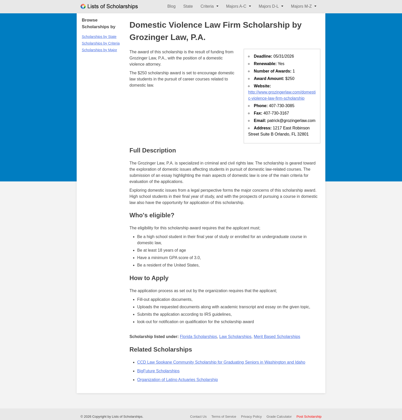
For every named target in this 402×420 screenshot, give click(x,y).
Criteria (207, 6)
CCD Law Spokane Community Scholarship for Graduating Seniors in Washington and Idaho (221, 362)
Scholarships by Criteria (101, 43)
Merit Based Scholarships (277, 336)
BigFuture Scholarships (158, 371)
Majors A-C (236, 6)
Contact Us (198, 416)
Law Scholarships (235, 336)
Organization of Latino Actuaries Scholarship (177, 379)
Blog (171, 6)
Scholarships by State (99, 37)
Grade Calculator (279, 416)
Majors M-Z (301, 6)
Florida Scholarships (198, 336)
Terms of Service (224, 416)
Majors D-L (269, 6)
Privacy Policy (251, 416)
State (188, 6)
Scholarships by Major (99, 50)
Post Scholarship (308, 416)
